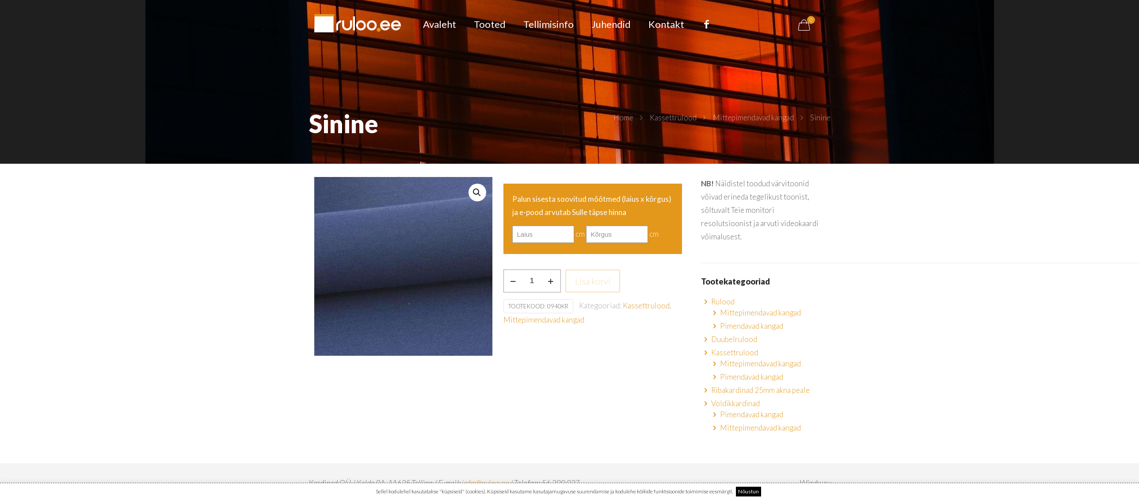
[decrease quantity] (513, 281)
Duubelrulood (734, 339)
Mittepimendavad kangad (753, 117)
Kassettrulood (673, 117)
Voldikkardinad (735, 403)
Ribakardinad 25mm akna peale (760, 390)
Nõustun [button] (748, 491)
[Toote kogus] (532, 280)
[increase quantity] (551, 281)
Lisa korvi (592, 281)
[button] (477, 192)
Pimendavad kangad (751, 326)
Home (623, 117)
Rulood (723, 301)
